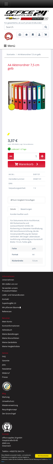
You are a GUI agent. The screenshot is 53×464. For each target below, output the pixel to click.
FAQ (4, 356)
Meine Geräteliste (9, 342)
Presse (5, 377)
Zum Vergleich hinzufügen (23, 200)
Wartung (5, 397)
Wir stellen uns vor (10, 284)
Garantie (5, 360)
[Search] (23, 27)
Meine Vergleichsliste (11, 346)
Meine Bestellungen (10, 334)
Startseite (11, 54)
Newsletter (6, 369)
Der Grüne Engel (9, 413)
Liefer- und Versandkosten (13, 295)
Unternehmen (8, 279)
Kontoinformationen (11, 325)
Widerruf (5, 373)
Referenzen (7, 311)
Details (13, 209)
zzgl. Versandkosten (26, 144)
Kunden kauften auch (19, 214)
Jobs (4, 364)
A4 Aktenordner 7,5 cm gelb (29, 54)
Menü (9, 46)
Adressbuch (7, 330)
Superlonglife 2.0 (9, 303)
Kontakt (5, 299)
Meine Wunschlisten (10, 338)
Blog (4, 393)
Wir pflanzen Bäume (11, 307)
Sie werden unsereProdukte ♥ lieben (10, 289)
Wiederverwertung (10, 405)
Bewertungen (26, 209)
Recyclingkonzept (9, 409)
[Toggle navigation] (6, 4)
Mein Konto (7, 321)
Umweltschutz (8, 401)
